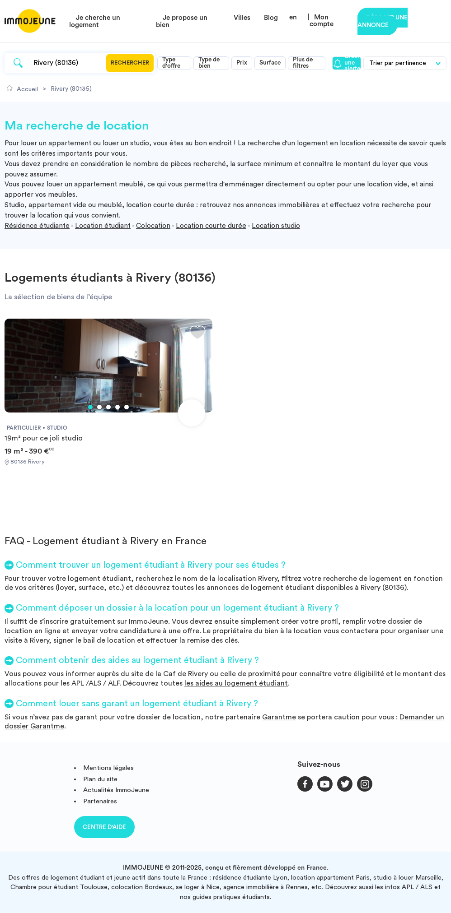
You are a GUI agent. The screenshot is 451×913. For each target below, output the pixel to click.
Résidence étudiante (37, 225)
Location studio (276, 225)
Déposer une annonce (382, 21)
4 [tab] (117, 407)
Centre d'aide (104, 827)
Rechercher (130, 62)
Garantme (279, 717)
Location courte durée (211, 225)
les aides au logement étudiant (236, 683)
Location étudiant (103, 225)
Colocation (153, 225)
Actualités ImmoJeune (116, 790)
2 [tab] (99, 407)
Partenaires (100, 801)
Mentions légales (108, 768)
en (293, 17)
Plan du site (100, 779)
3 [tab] (108, 407)
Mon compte (322, 21)
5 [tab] (126, 407)
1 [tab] (90, 407)
